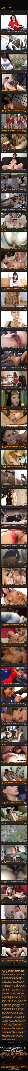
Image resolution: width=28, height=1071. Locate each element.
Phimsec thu (25, 1042)
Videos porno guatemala (9, 1063)
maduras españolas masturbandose (15, 1004)
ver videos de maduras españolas (15, 1024)
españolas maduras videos (8, 981)
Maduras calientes (5, 1052)
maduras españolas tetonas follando (10, 1008)
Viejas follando (24, 1055)
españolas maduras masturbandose (10, 978)
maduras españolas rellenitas (17, 1006)
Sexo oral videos (16, 1064)
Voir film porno (12, 1044)
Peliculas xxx (7, 1054)
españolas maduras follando (15, 977)
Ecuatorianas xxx (4, 1053)
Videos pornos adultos (16, 1055)
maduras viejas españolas (12, 1016)
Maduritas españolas (14, 2)
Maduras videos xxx (5, 1066)
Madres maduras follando (15, 1066)
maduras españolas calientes (9, 994)
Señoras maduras (13, 1052)
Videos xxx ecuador (16, 1065)
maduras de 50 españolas (13, 992)
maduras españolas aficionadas (17, 993)
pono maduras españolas (19, 1021)
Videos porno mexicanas (20, 1063)
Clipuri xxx (10, 1045)
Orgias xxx (3, 1056)
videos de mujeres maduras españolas (11, 1033)
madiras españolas (16, 984)
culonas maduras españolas (8, 974)
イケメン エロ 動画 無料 (17, 1045)
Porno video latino (17, 1056)
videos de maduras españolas (14, 1029)
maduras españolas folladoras (9, 1000)
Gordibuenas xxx (8, 1058)
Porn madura (12, 1060)
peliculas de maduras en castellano (15, 1019)
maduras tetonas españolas (17, 1013)
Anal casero (19, 1059)
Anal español (10, 1064)
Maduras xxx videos (19, 1053)
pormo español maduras (7, 1023)
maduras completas (12, 990)
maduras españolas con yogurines (17, 996)
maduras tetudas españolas (8, 1015)
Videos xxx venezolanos (12, 1059)
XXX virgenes (14, 1068)
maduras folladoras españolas (12, 1012)
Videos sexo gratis (9, 1062)
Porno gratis (3, 1059)
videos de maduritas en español (16, 1032)
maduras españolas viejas (8, 1011)
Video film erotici (4, 1045)
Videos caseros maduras (8, 1057)
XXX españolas (24, 1054)
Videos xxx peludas (9, 1067)
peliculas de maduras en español (9, 1020)
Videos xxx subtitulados (17, 1058)
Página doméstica (3, 8)
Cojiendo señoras (23, 1065)
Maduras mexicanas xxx (16, 1054)
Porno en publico (7, 1065)
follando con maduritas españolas (12, 982)
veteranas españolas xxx (12, 1027)
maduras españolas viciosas (17, 1009)
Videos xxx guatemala (17, 1062)
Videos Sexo (6, 1060)
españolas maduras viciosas (17, 980)
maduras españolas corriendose (9, 997)
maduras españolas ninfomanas (9, 1005)
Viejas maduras (11, 1053)
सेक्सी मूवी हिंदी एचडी (10, 1042)
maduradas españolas (11, 986)
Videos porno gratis (10, 1056)
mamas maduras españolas (13, 1017)
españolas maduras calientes (9, 976)
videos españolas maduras (13, 1036)
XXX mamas (24, 1058)
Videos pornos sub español (6, 1055)
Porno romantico (24, 1067)
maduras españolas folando (18, 998)
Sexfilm (16, 1044)
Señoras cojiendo (16, 1067)
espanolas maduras (20, 974)
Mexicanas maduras (22, 1052)
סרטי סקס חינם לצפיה (22, 1044)
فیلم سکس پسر (3, 1042)
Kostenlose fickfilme (5, 1044)
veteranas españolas (7, 1025)
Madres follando (19, 1060)
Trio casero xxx (16, 1057)
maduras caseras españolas (14, 988)
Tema (10, 7)
